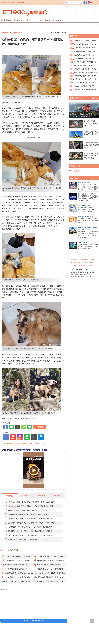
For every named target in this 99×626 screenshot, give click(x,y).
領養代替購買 (25, 418)
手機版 (13, 2)
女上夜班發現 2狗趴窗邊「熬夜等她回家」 (83, 59)
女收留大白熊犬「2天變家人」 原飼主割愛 (83, 55)
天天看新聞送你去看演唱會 (85, 205)
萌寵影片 (20, 20)
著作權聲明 (82, 265)
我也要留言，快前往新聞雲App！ (34, 620)
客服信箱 (85, 262)
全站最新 (57, 496)
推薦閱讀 (9, 496)
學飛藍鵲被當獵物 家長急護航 (16, 569)
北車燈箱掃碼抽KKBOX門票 (85, 194)
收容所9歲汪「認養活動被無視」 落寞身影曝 (83, 86)
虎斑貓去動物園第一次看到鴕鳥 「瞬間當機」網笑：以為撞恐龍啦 (31, 502)
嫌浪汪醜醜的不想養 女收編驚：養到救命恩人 (83, 62)
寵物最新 (41, 496)
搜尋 (81, 2)
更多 (95, 98)
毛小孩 (10, 418)
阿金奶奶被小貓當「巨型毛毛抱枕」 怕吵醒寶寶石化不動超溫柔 (30, 506)
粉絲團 (85, 2)
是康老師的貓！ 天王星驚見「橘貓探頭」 (91, 123)
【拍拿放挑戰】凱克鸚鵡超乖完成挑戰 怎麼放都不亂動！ (24, 450)
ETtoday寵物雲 (25, 12)
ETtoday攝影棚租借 (83, 242)
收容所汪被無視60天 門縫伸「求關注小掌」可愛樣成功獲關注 (30, 531)
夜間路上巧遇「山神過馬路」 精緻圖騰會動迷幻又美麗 (27, 539)
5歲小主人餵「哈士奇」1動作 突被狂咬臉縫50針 (84, 79)
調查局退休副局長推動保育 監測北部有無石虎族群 (83, 82)
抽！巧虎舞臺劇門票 (83, 183)
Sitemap (91, 262)
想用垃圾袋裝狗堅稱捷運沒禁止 (16, 565)
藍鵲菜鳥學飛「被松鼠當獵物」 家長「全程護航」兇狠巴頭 (29, 514)
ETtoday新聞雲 (4, 2)
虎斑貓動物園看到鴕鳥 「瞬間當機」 (18, 556)
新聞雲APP (20, 2)
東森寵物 (59, 20)
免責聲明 (89, 265)
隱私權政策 (74, 265)
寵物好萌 (33, 20)
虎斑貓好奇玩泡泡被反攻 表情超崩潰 (50, 560)
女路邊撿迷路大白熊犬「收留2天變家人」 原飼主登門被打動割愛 (31, 518)
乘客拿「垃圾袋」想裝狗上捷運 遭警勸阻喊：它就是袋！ (28, 510)
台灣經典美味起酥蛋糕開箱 (85, 216)
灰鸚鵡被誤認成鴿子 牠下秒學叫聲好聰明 (91, 133)
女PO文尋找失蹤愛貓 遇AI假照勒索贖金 (49, 569)
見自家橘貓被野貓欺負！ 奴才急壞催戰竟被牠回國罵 (91, 156)
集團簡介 (93, 259)
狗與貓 (34, 418)
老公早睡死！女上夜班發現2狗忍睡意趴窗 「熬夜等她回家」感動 (31, 523)
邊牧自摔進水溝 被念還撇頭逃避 (84, 90)
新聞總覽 (7, 20)
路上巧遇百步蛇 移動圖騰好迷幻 (49, 565)
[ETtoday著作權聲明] (35, 443)
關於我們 (86, 259)
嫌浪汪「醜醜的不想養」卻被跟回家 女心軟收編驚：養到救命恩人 (28, 527)
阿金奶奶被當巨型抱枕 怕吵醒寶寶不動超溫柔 (84, 44)
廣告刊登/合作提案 (76, 262)
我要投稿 (73, 259)
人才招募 (80, 259)
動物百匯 (46, 20)
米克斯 (17, 418)
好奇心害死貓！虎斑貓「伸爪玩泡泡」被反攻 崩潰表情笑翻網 (30, 535)
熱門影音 (25, 496)
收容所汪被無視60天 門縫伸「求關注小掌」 (84, 65)
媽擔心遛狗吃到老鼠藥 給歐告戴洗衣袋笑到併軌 (91, 145)
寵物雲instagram (90, 2)
